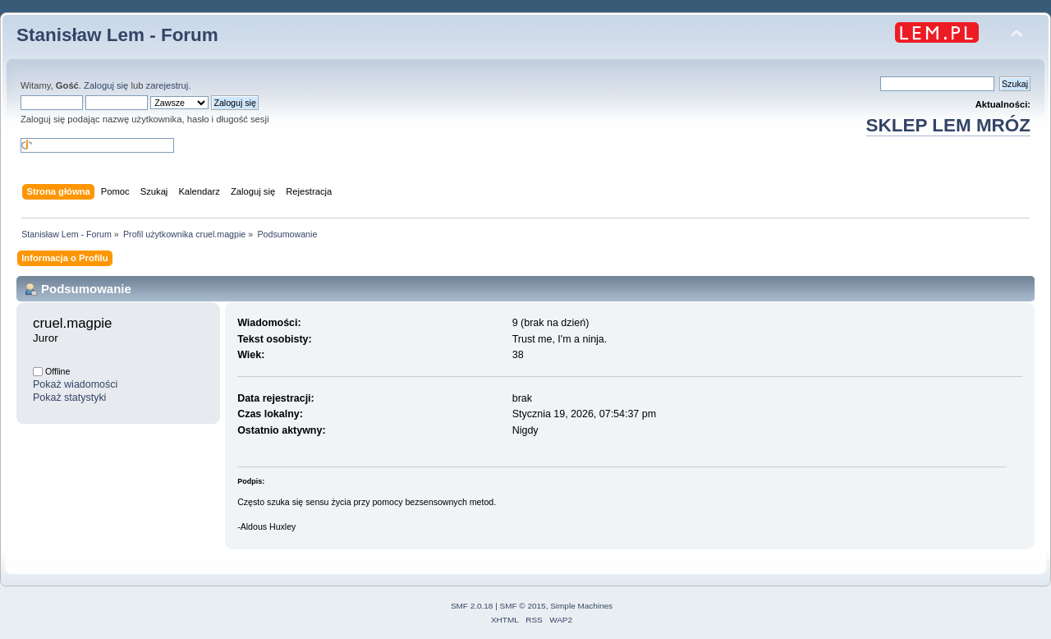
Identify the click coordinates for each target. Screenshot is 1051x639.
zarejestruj (167, 85)
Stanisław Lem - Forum (117, 35)
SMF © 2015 (523, 605)
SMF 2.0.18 (472, 605)
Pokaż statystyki (69, 397)
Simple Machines (581, 605)
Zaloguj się (106, 85)
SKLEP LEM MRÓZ (948, 125)
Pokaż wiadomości (75, 384)
